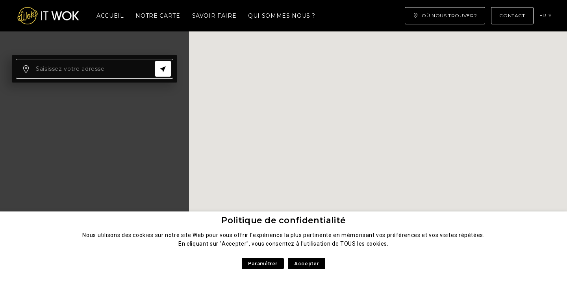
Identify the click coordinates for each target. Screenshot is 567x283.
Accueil (110, 15)
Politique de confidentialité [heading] (283, 220)
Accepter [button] (306, 263)
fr (543, 15)
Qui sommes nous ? (281, 15)
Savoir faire (214, 15)
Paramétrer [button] (263, 263)
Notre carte (157, 15)
